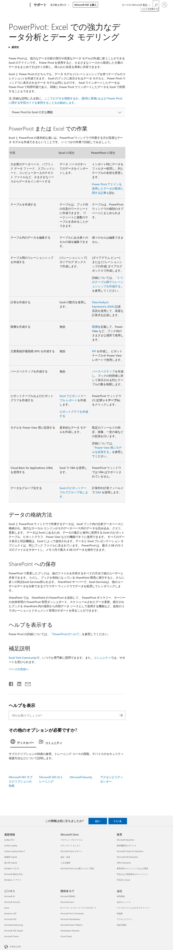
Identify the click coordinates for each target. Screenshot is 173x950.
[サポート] (40, 5)
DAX (98, 492)
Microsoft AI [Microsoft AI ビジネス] (9, 896)
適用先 (15, 47)
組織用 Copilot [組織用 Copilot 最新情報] (10, 857)
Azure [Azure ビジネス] (6, 907)
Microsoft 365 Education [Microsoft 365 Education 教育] (127, 857)
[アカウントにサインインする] (164, 5)
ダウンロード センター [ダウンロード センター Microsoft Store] (70, 845)
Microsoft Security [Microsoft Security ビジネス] (12, 902)
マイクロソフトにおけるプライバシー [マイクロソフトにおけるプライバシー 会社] (133, 907)
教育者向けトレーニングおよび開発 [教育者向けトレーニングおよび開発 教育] (132, 868)
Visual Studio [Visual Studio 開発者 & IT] (66, 936)
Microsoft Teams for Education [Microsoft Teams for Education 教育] (130, 851)
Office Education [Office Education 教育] (124, 862)
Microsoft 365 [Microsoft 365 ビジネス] (10, 919)
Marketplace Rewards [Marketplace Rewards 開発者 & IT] (69, 930)
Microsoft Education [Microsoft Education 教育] (125, 839)
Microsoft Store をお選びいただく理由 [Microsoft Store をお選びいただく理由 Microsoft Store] (77, 868)
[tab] (23, 742)
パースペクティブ (103, 371)
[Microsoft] (16, 5)
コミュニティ (102, 657)
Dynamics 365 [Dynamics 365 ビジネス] (10, 913)
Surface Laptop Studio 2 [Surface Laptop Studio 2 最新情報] (14, 851)
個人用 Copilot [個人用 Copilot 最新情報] (10, 862)
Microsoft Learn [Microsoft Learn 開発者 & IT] (67, 902)
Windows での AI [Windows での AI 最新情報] (11, 868)
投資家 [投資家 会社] (120, 913)
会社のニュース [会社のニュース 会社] (124, 902)
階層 (95, 326)
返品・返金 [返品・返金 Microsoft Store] (65, 857)
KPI (94, 351)
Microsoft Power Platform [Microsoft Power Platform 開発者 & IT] (71, 925)
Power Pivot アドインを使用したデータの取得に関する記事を (107, 188)
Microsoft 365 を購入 (85, 4)
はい (97, 821)
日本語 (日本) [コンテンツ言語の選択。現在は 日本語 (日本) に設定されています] (15, 946)
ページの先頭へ (19, 669)
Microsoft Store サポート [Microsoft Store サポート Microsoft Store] (71, 851)
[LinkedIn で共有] (18, 683)
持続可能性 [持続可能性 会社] (122, 925)
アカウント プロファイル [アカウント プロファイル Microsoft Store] (71, 839)
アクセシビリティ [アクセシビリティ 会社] (125, 919)
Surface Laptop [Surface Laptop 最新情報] (10, 845)
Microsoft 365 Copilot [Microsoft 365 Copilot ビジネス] (13, 930)
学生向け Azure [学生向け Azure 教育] (123, 879)
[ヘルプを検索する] (156, 5)
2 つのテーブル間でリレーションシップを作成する (107, 282)
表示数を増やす (58, 4)
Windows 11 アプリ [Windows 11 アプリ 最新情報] (12, 879)
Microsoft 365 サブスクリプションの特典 (20, 781)
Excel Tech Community (23, 657)
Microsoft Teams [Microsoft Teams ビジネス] (11, 936)
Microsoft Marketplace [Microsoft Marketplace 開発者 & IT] (70, 919)
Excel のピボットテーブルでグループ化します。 (74, 492)
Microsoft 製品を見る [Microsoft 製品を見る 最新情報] (13, 874)
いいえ (118, 821)
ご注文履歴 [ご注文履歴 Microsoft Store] (65, 862)
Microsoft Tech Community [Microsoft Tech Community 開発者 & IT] (72, 913)
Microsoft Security (81, 777)
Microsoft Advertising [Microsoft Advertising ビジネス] (13, 925)
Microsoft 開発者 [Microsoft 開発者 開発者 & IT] (67, 896)
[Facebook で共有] (11, 683)
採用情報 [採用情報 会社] (121, 896)
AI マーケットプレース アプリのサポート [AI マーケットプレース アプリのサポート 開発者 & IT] (78, 907)
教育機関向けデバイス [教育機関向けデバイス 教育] (126, 845)
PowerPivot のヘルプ (66, 634)
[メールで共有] (26, 683)
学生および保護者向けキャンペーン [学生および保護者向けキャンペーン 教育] (132, 874)
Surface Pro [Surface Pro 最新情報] (9, 839)
